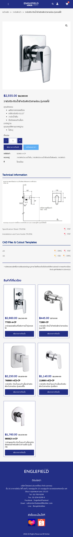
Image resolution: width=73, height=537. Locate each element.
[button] (8, 4)
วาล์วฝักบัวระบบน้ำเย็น (24, 157)
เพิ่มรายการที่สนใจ (13, 147)
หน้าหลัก (5, 12)
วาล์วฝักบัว (17, 12)
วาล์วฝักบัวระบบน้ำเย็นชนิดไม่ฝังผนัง (44, 157)
